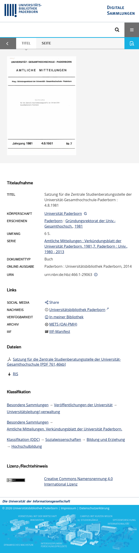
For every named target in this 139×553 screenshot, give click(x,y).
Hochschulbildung (26, 446)
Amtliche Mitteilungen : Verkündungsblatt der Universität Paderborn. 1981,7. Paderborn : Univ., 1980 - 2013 (85, 246)
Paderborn (53, 220)
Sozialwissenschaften (63, 439)
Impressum (68, 508)
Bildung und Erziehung (106, 439)
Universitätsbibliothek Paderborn (35, 508)
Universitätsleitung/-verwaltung (33, 411)
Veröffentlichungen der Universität (83, 404)
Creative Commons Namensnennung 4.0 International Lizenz (78, 481)
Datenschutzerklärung (94, 508)
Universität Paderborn (63, 213)
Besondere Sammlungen (27, 404)
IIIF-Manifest (59, 331)
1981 (78, 226)
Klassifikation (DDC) (23, 439)
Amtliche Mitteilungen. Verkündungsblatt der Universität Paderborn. (64, 429)
